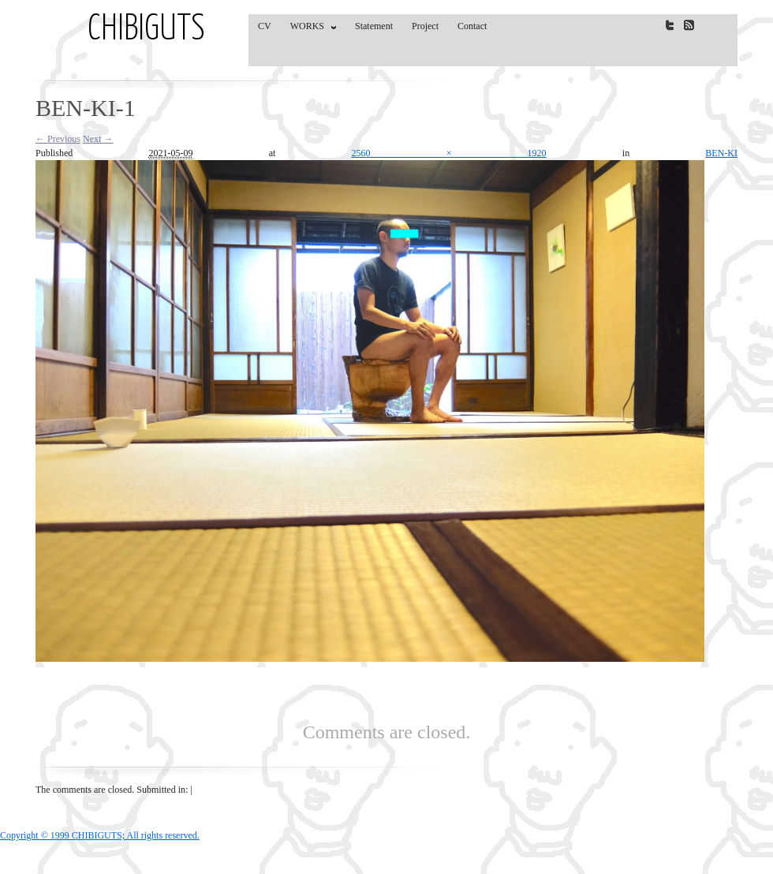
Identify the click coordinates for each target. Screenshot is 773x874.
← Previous (57, 138)
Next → (98, 138)
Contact (472, 26)
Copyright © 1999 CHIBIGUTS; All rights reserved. (100, 835)
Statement (374, 26)
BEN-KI (721, 153)
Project (425, 26)
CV (264, 26)
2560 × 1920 (449, 153)
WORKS (309, 29)
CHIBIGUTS (146, 30)
